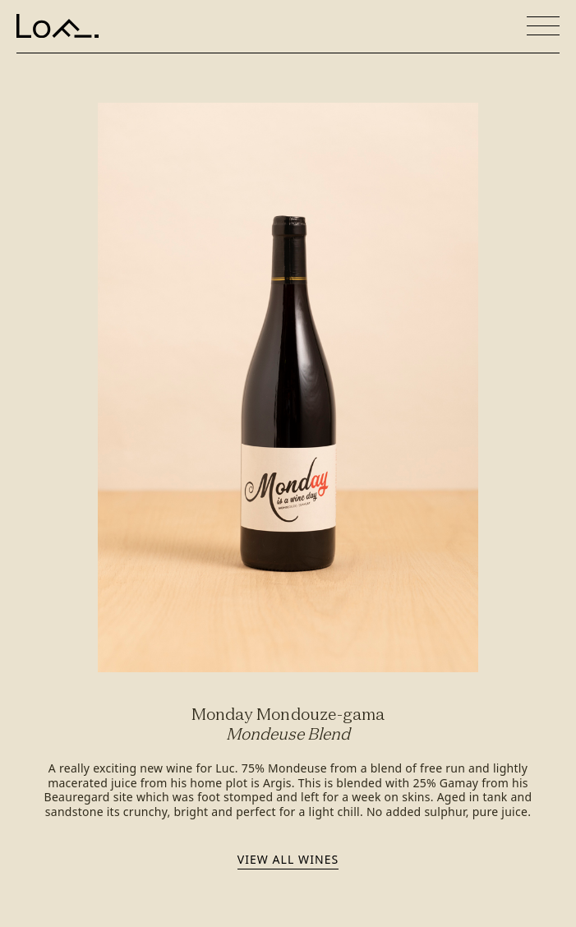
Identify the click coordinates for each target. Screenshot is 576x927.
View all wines (288, 859)
